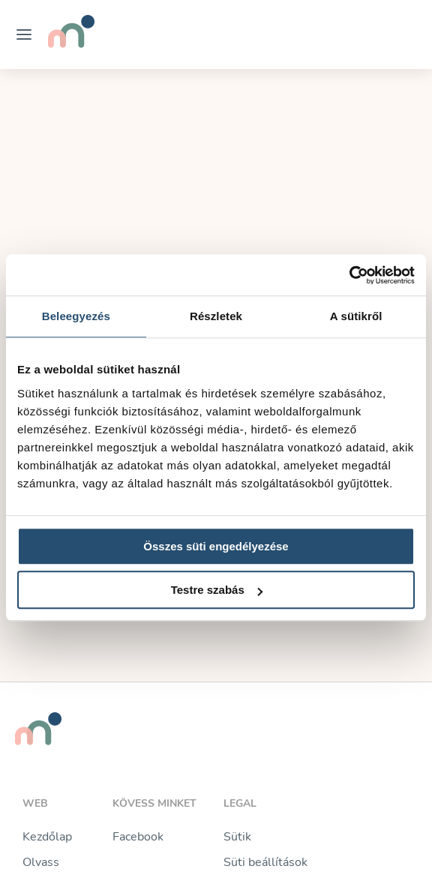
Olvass (40, 862)
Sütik (237, 837)
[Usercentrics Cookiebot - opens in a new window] (349, 275)
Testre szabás (216, 589)
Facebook (138, 837)
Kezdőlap (47, 837)
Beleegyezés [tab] (76, 316)
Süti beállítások (266, 862)
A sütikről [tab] (356, 316)
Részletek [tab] (216, 316)
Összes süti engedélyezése (215, 546)
